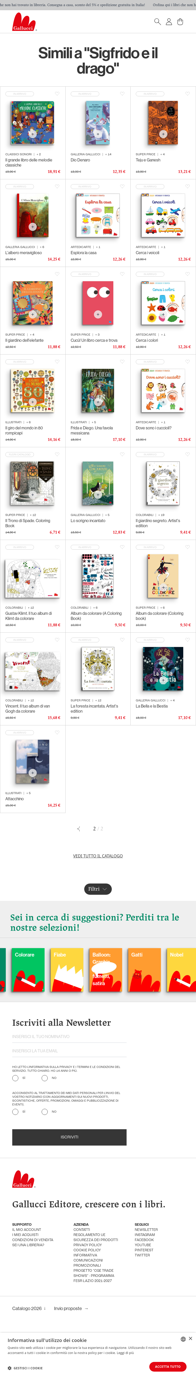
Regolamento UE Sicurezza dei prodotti (96, 1237)
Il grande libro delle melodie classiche (28, 163)
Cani (10, 955)
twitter (142, 1255)
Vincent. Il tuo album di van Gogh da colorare (27, 709)
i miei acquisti (25, 1235)
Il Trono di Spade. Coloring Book (27, 523)
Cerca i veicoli (147, 252)
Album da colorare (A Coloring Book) (96, 616)
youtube (143, 1245)
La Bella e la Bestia (152, 706)
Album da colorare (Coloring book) (159, 616)
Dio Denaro (80, 160)
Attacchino (14, 798)
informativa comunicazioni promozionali (88, 1261)
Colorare (92, 955)
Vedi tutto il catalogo (98, 856)
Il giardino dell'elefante (24, 340)
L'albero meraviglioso (23, 252)
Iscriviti (69, 1137)
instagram (145, 1235)
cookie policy (87, 1250)
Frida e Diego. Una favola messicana (92, 430)
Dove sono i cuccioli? (154, 428)
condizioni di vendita (32, 1240)
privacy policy (88, 1245)
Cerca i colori (147, 340)
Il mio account (26, 1230)
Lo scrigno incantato (88, 520)
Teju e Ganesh (148, 160)
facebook (144, 1240)
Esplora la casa (83, 252)
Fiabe (127, 955)
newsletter (146, 1230)
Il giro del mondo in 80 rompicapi (24, 430)
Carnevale (54, 955)
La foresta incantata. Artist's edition (94, 709)
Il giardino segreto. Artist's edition (158, 523)
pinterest (144, 1250)
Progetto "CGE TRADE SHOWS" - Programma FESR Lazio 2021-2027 (94, 1276)
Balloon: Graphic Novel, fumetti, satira (169, 969)
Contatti (82, 1230)
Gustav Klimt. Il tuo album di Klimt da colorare (28, 616)
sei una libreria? (28, 1245)
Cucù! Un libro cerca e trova (94, 340)
